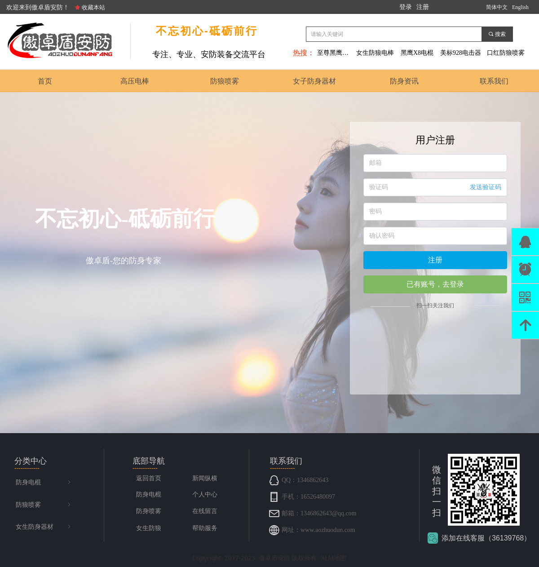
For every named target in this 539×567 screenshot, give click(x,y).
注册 (435, 260)
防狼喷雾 (44, 505)
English (520, 7)
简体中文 (497, 7)
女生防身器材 (44, 527)
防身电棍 (44, 482)
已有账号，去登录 (435, 284)
